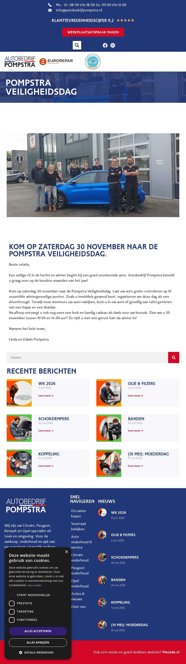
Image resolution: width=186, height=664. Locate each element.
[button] (77, 45)
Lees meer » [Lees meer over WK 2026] (46, 395)
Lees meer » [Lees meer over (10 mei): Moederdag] (135, 465)
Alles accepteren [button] (38, 631)
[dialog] (37, 603)
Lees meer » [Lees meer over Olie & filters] (135, 395)
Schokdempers (53, 418)
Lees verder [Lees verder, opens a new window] (34, 585)
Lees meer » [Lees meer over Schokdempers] (46, 430)
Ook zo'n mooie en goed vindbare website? (136, 652)
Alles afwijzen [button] (38, 642)
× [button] (66, 552)
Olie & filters (141, 383)
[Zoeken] (173, 357)
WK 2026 (47, 383)
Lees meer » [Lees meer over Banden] (135, 430)
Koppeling (49, 454)
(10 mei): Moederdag (148, 454)
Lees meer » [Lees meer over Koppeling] (46, 465)
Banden (136, 418)
